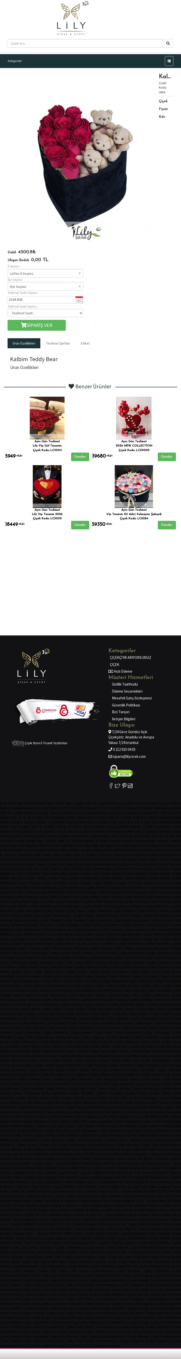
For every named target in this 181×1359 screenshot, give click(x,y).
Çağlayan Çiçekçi (12, 892)
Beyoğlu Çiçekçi (116, 1238)
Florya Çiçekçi (118, 859)
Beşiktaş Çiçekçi (66, 1238)
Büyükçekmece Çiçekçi (143, 1238)
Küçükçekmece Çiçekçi (15, 1275)
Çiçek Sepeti (91, 808)
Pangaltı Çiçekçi (91, 883)
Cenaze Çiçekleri (44, 1159)
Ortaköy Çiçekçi (21, 869)
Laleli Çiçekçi (128, 888)
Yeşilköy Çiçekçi (158, 859)
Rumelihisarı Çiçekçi (62, 892)
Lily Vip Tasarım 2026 (47, 514)
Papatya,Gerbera (84, 813)
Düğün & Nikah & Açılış (126, 1154)
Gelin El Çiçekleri (97, 803)
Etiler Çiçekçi (66, 864)
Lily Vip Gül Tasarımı (47, 445)
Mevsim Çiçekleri (11, 808)
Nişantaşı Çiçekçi (40, 883)
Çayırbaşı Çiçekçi (169, 892)
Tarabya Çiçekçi (158, 873)
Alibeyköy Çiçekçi (107, 888)
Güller (50, 803)
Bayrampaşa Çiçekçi (40, 1238)
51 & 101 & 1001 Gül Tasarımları (22, 803)
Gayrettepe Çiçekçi (88, 864)
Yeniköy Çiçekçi (157, 911)
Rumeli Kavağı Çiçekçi (91, 892)
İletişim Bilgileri (123, 719)
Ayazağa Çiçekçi (23, 878)
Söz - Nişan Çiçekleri (156, 1154)
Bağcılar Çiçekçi (118, 1233)
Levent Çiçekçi (138, 864)
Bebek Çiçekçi (138, 859)
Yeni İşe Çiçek (65, 1159)
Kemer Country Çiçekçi (138, 869)
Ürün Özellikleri (24, 343)
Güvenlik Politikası (126, 705)
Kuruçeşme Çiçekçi (115, 864)
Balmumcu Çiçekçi (137, 920)
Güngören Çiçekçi (109, 1243)
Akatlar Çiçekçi (47, 864)
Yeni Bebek (144, 1159)
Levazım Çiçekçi (11, 888)
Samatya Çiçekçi (144, 925)
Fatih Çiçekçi (52, 1243)
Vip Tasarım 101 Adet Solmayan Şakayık (134, 514)
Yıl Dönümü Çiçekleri (29, 1182)
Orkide (59, 803)
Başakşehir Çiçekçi (12, 1238)
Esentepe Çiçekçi (146, 892)
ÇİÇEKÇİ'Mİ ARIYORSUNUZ (130, 657)
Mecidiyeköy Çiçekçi (13, 883)
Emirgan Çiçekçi (90, 873)
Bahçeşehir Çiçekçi (23, 864)
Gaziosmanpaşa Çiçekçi (79, 1243)
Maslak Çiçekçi (141, 915)
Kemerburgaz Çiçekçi (107, 869)
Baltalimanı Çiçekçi (13, 873)
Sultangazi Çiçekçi (52, 1247)
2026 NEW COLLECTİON (134, 445)
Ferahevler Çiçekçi (12, 897)
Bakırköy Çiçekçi (11, 1266)
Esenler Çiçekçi (10, 1271)
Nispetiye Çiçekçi (146, 901)
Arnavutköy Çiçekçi (141, 883)
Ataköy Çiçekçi (98, 859)
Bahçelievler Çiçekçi (143, 1233)
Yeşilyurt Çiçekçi (144, 897)
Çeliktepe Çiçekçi (35, 892)
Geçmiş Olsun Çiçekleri (15, 1163)
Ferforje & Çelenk (122, 803)
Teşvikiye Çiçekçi (115, 883)
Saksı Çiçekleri (75, 803)
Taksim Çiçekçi (60, 869)
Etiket (85, 343)
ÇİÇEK (114, 664)
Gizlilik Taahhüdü (125, 684)
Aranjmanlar (31, 808)
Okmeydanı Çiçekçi (121, 892)
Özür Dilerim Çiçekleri (89, 1159)
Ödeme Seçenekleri (127, 691)
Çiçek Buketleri (51, 808)
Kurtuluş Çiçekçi (147, 878)
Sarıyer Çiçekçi (10, 1247)
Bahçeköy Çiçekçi (39, 873)
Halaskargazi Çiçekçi (95, 878)
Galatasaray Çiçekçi (54, 888)
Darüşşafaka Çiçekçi (64, 873)
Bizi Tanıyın (121, 711)
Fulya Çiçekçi (69, 878)
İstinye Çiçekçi (111, 873)
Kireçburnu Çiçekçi (134, 873)
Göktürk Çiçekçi (82, 869)
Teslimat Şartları (58, 343)
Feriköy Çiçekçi (47, 878)
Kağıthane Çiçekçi (136, 1243)
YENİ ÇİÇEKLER (72, 808)
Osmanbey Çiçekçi (66, 883)
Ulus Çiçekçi (41, 869)
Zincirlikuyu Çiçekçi (139, 906)
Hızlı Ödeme (122, 671)
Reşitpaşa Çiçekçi (37, 897)
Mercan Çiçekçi (148, 888)
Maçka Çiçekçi (158, 864)
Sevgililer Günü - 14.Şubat (50, 1163)
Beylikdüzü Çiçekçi (91, 1238)
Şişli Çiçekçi (30, 1247)
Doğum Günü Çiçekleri (120, 1159)
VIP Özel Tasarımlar (96, 1154)
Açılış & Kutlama (23, 1168)
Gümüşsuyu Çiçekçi (81, 888)
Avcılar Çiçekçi (96, 1233)
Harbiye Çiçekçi (123, 878)
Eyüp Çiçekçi (33, 1243)
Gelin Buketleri (22, 1159)
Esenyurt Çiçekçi (11, 1243)
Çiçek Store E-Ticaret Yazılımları (39, 743)
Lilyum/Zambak (146, 803)
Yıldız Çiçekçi (31, 888)
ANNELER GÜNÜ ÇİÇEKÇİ (85, 1163)
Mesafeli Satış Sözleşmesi (132, 698)
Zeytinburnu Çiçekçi (80, 1247)
